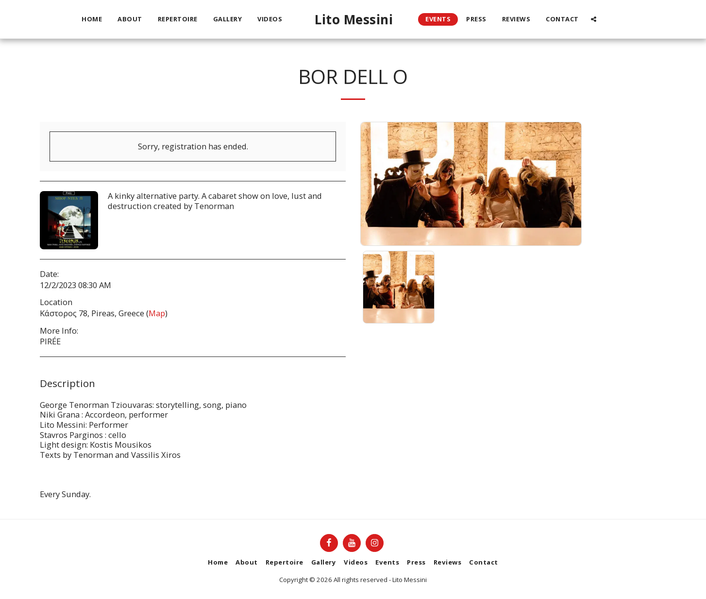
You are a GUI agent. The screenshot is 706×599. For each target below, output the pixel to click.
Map (157, 313)
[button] (593, 19)
